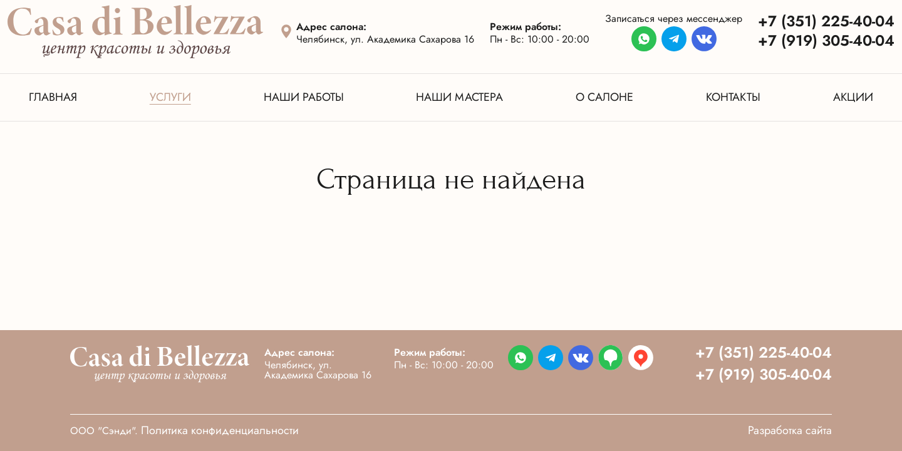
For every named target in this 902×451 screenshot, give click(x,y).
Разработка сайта (790, 430)
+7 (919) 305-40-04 (763, 374)
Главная (53, 97)
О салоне (604, 97)
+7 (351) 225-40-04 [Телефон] (826, 21)
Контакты (733, 97)
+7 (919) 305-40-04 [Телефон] (826, 40)
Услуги (170, 97)
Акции (853, 97)
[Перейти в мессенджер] (643, 39)
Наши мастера (459, 97)
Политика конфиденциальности (220, 430)
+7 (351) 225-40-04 (763, 352)
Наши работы (304, 97)
